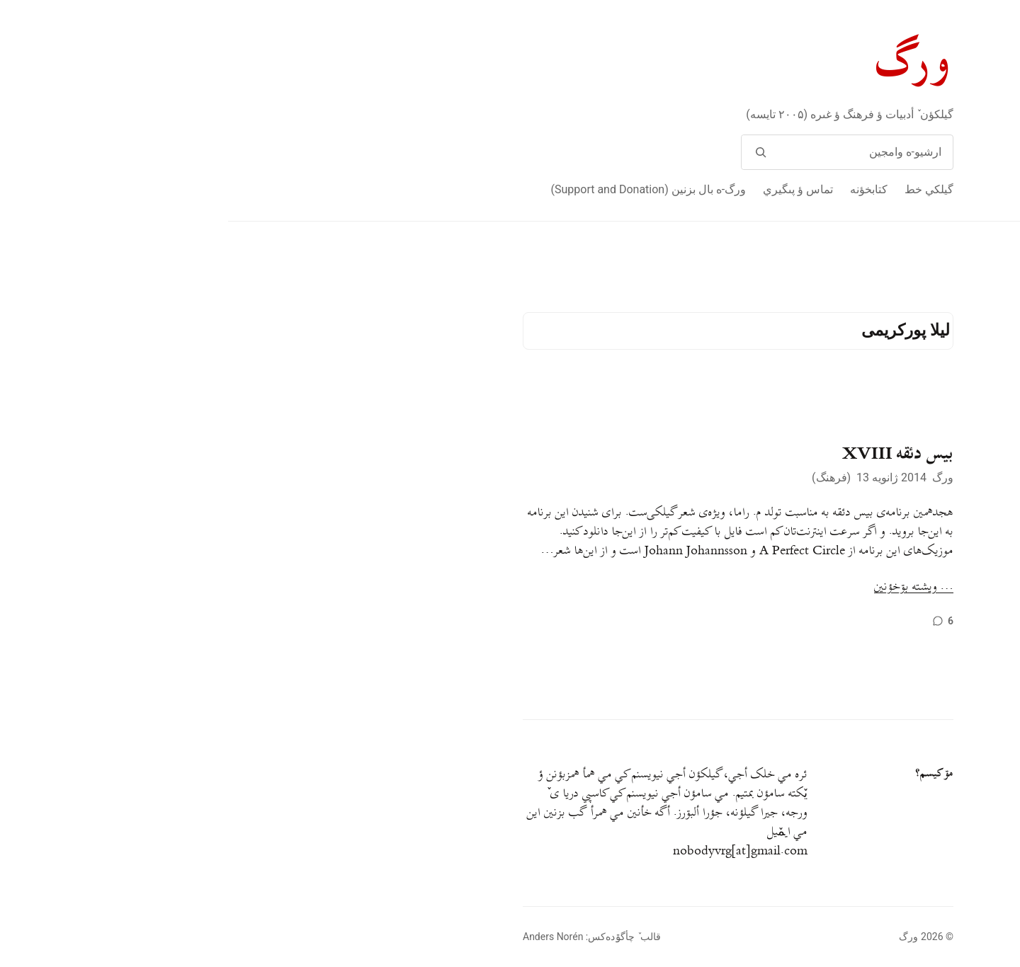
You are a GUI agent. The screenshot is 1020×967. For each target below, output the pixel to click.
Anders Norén (325, 936)
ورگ (686, 63)
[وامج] (532, 152)
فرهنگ (603, 477)
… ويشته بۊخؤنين (685, 587)
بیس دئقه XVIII (669, 453)
